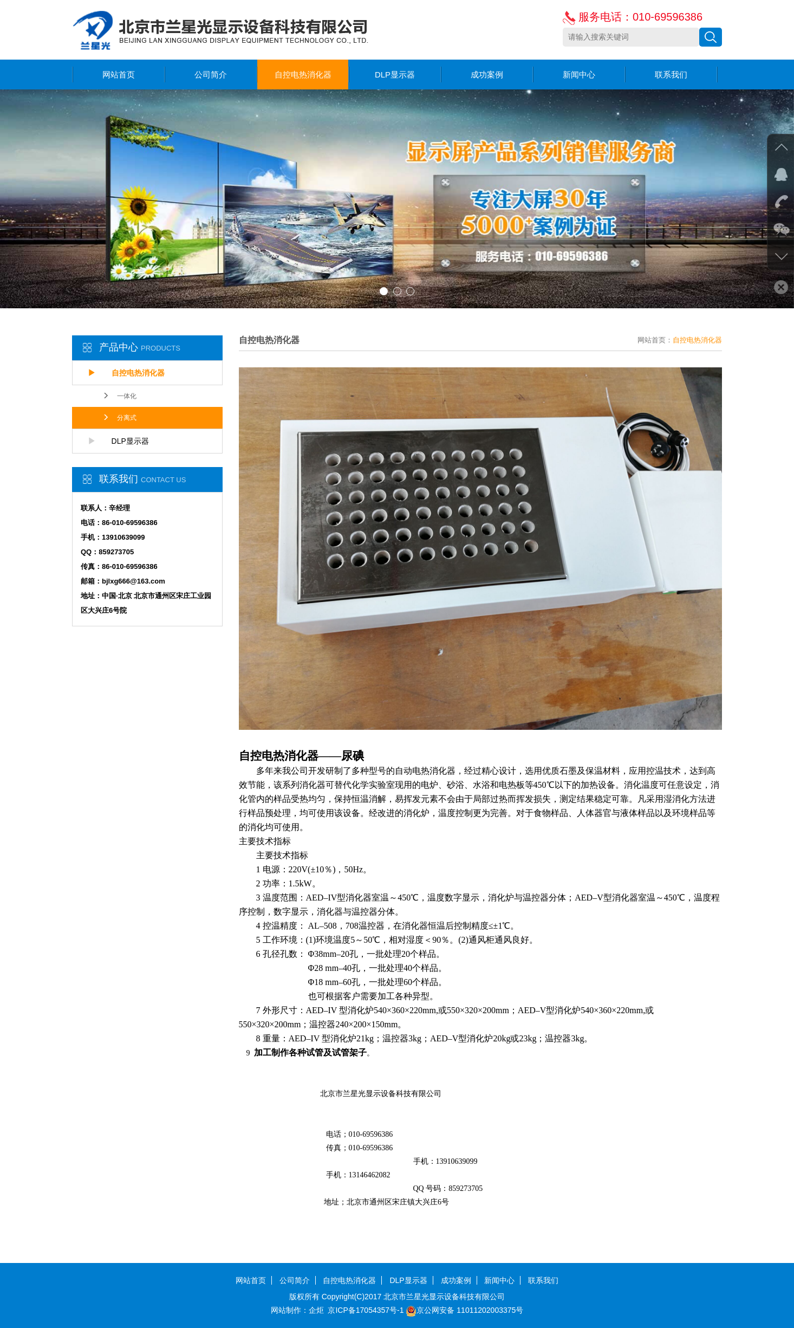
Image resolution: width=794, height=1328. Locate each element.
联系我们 (671, 74)
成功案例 (487, 74)
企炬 (316, 1310)
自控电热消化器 (303, 74)
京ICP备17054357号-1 (365, 1310)
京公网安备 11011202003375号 (464, 1310)
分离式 (119, 418)
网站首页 (118, 74)
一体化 (119, 396)
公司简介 (210, 74)
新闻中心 (579, 74)
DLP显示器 (395, 74)
